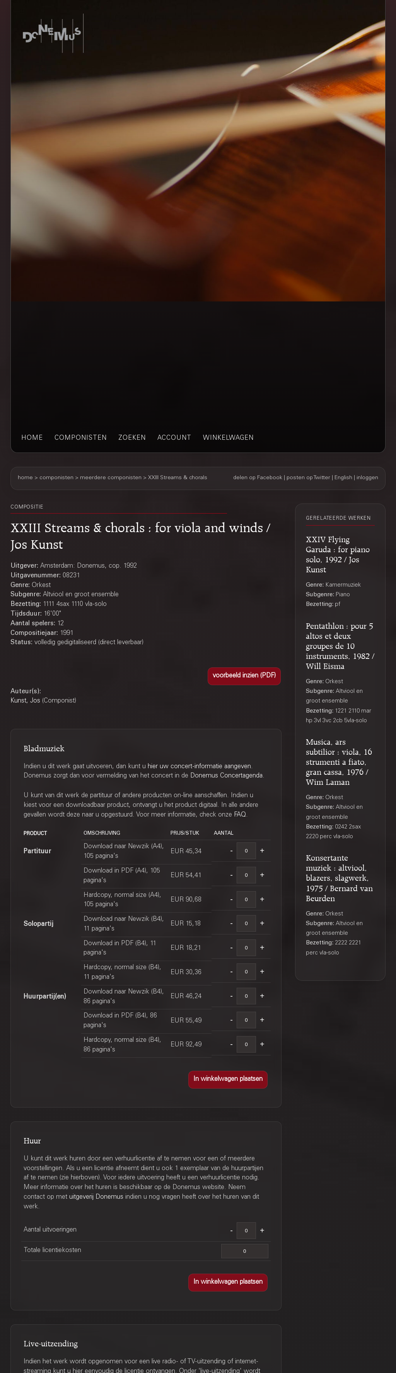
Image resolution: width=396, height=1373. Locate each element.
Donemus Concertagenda (226, 776)
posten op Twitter (308, 478)
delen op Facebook (257, 478)
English (343, 478)
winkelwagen (228, 438)
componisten (81, 438)
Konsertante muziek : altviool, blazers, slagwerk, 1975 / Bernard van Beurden (339, 876)
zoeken (132, 438)
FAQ (240, 815)
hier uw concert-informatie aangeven (199, 767)
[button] (244, 676)
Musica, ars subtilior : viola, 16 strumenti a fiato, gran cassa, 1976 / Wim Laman (339, 760)
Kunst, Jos (25, 701)
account (174, 438)
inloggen (367, 478)
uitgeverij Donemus (96, 1197)
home (32, 438)
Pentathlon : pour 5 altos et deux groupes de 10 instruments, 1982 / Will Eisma (340, 645)
